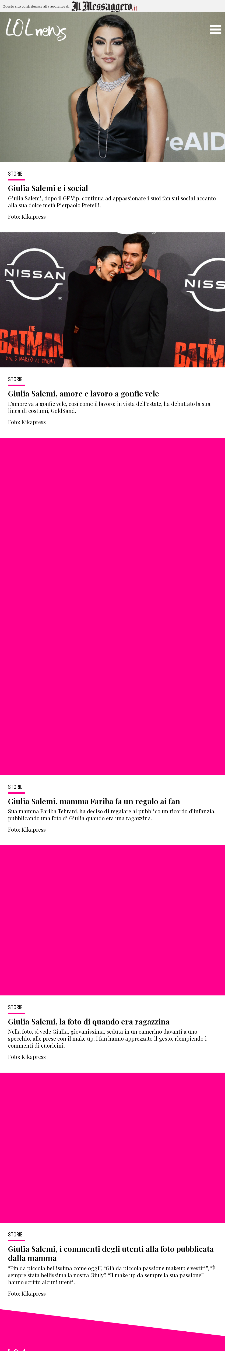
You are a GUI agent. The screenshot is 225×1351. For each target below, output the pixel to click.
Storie (15, 174)
